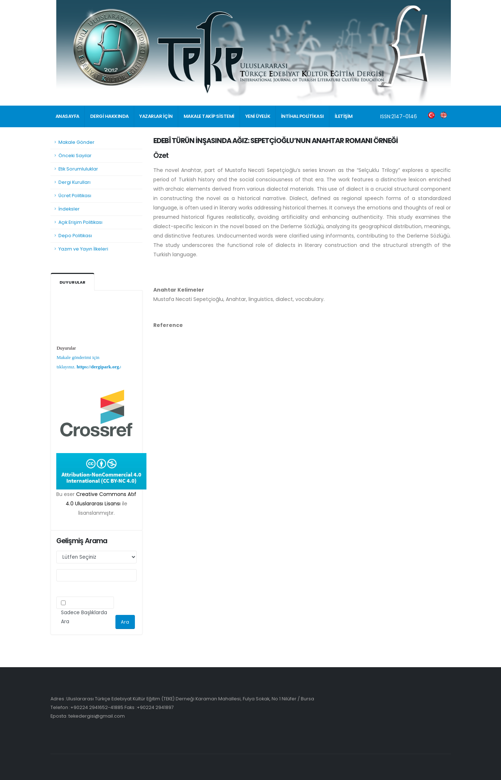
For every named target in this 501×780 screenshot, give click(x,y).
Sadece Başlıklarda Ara (84, 617)
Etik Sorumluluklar (78, 169)
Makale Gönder (76, 142)
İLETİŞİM (344, 116)
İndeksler (69, 209)
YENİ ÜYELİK (258, 116)
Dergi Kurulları (74, 182)
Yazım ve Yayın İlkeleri (83, 249)
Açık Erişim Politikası (80, 222)
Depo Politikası (75, 235)
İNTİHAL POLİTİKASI (302, 116)
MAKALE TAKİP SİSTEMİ (209, 116)
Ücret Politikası (74, 195)
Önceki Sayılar (75, 155)
